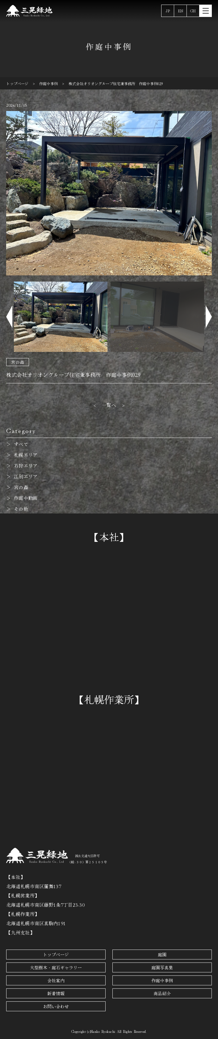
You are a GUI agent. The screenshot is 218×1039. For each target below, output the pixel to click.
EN (180, 10)
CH (193, 10)
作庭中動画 (26, 498)
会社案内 (56, 980)
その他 (21, 508)
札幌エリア (26, 454)
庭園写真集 (162, 967)
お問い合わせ (56, 1006)
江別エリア (26, 476)
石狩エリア (26, 465)
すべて (21, 444)
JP (168, 10)
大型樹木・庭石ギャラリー (56, 967)
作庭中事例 (162, 980)
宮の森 (17, 362)
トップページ (56, 954)
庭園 (162, 954)
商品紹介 (162, 993)
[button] (9, 316)
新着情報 (56, 993)
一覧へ (109, 405)
